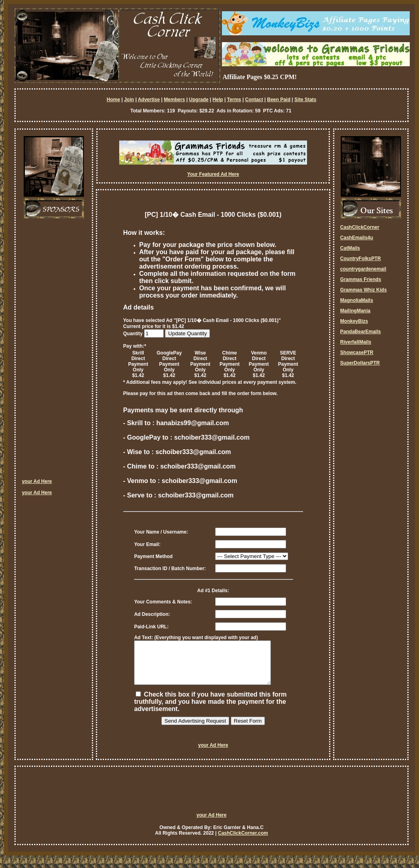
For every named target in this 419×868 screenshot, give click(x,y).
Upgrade (199, 99)
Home (113, 99)
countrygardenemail (363, 269)
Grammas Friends (360, 279)
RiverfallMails (355, 342)
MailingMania (355, 311)
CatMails (350, 248)
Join (129, 99)
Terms (234, 99)
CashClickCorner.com (243, 841)
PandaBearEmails (360, 331)
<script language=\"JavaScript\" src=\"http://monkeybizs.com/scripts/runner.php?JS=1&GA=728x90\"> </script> (211, 801)
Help (218, 99)
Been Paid (278, 99)
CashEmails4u (356, 237)
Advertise (149, 99)
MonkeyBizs (354, 321)
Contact (254, 99)
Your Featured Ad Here (213, 174)
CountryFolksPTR (360, 258)
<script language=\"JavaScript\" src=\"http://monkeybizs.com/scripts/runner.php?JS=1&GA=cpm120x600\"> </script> (54, 351)
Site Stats (306, 99)
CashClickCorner (359, 227)
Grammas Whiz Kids (363, 290)
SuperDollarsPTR (360, 363)
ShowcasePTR (357, 352)
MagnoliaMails (356, 300)
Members (174, 99)
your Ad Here (37, 481)
